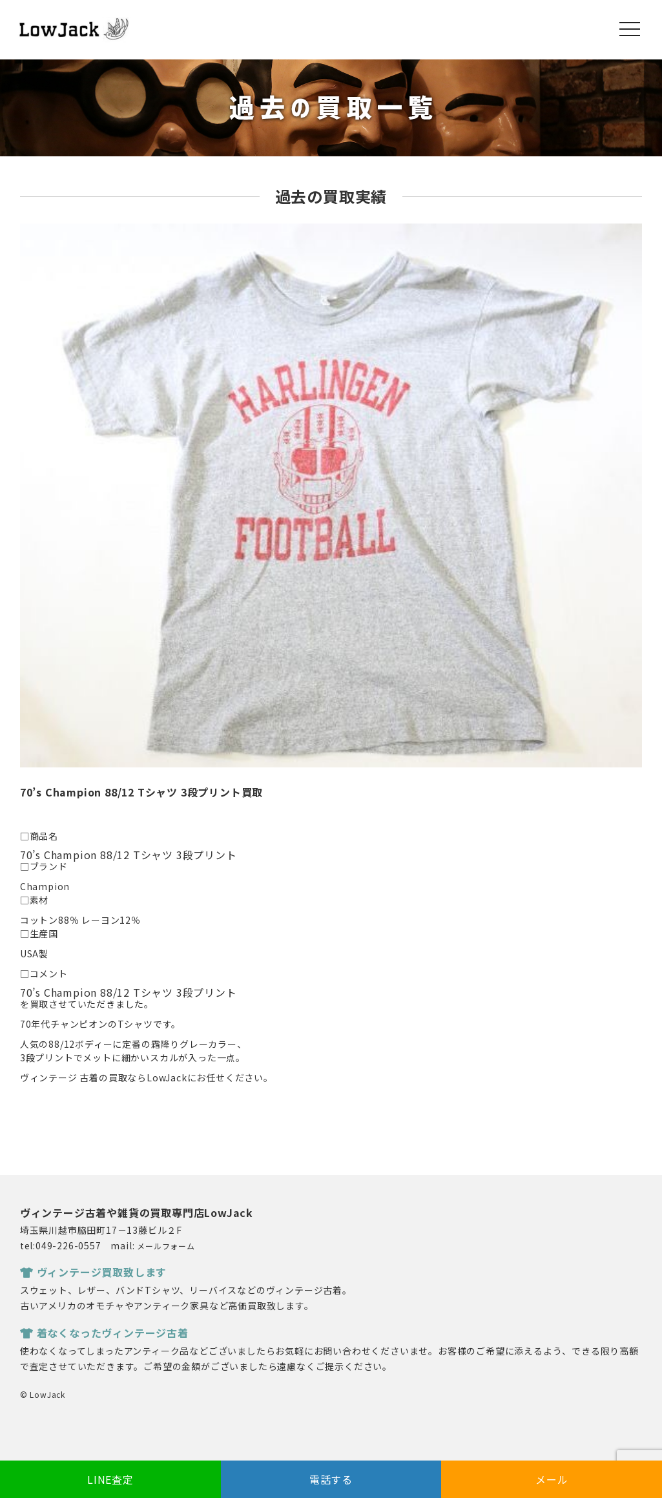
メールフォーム (166, 1245)
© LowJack (42, 1394)
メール (551, 1479)
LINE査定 (110, 1479)
